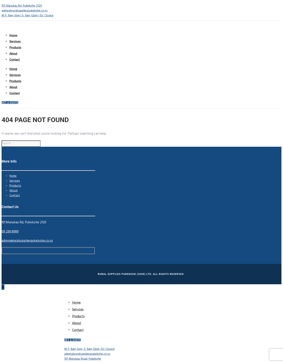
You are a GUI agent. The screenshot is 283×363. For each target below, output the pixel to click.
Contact (14, 59)
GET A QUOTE (10, 102)
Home (13, 35)
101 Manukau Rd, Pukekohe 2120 (22, 6)
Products (15, 47)
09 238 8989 (10, 231)
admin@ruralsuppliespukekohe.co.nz (25, 10)
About (13, 53)
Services (15, 41)
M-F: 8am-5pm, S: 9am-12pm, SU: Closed (89, 349)
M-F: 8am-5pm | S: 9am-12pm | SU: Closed (27, 15)
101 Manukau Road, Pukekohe (82, 359)
